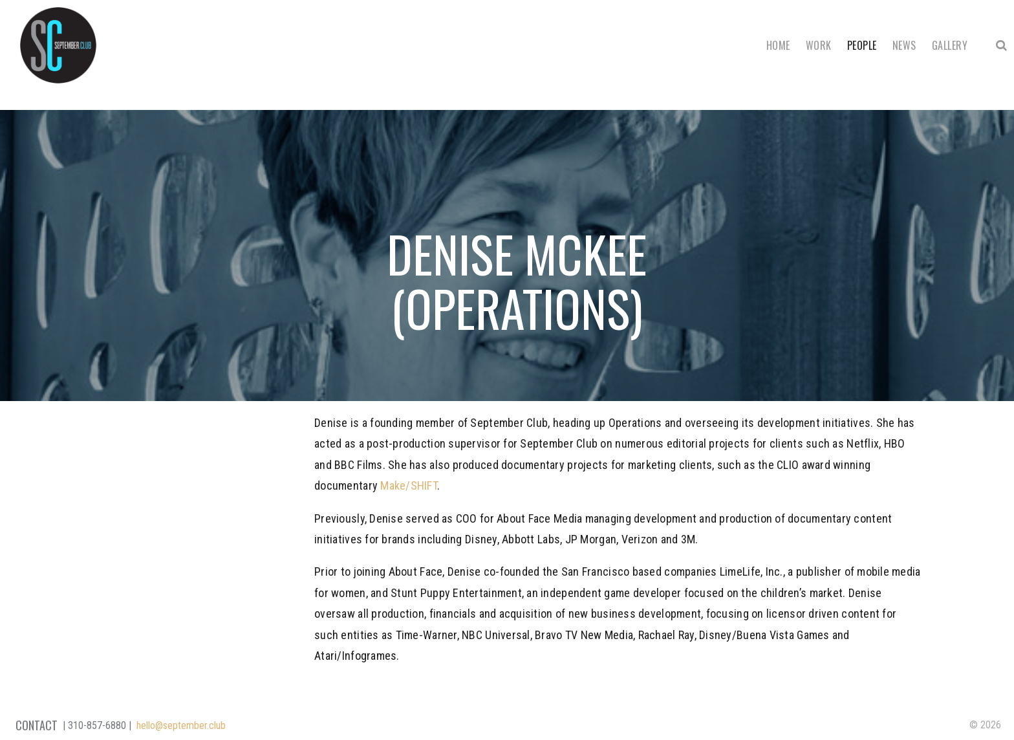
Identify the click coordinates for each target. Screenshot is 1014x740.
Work (819, 45)
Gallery (949, 45)
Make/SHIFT (408, 485)
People (862, 45)
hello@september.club (181, 725)
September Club (58, 45)
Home (778, 45)
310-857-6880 (97, 725)
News (904, 45)
